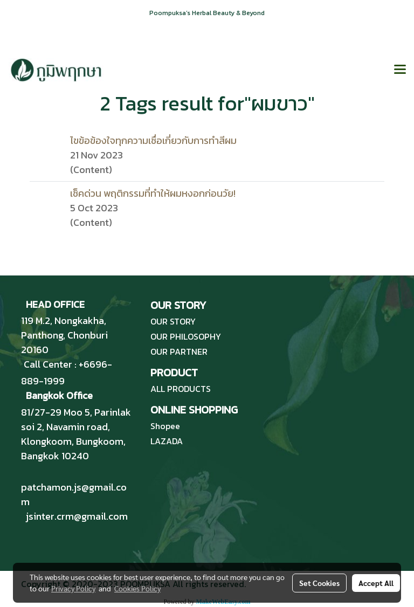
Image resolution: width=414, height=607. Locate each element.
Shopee (165, 425)
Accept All (376, 583)
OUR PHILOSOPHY (185, 336)
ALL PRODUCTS (180, 388)
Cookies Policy (137, 588)
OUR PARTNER (179, 351)
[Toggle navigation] (400, 70)
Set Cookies (319, 583)
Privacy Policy (73, 588)
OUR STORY (173, 321)
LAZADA (166, 440)
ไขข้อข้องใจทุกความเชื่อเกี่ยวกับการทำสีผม (153, 140)
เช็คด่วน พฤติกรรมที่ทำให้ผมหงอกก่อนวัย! (153, 193)
